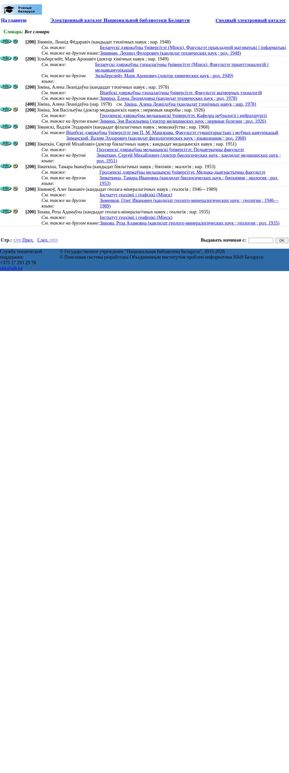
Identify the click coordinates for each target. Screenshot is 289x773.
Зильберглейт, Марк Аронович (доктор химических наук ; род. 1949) (164, 75)
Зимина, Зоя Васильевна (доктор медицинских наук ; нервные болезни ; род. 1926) (183, 121)
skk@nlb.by (11, 268)
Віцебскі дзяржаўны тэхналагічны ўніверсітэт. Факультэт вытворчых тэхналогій (181, 92)
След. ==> (47, 240)
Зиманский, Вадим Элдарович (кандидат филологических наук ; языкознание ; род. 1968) (156, 138)
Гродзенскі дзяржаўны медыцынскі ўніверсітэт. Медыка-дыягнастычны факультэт (182, 172)
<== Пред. (23, 240)
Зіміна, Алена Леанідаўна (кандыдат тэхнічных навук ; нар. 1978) (190, 104)
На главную (13, 20)
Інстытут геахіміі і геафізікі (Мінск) (136, 194)
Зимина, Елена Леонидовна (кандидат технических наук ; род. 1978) (168, 98)
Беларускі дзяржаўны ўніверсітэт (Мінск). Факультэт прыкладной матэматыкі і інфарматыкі (193, 47)
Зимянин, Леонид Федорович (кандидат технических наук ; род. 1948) (170, 53)
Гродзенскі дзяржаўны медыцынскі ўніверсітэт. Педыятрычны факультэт (170, 149)
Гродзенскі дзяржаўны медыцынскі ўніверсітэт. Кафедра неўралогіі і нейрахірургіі (183, 115)
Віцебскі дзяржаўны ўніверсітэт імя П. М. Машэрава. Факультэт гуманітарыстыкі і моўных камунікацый (172, 132)
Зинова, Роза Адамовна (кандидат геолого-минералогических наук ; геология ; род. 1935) (189, 223)
